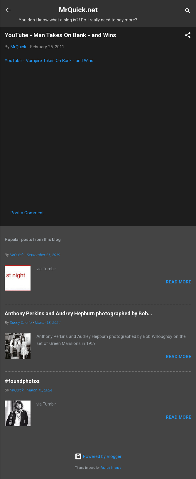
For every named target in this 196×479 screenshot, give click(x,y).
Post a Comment (27, 212)
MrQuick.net (78, 10)
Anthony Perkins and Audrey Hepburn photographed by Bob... (78, 313)
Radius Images (110, 468)
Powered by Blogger (98, 456)
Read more (178, 282)
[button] (187, 36)
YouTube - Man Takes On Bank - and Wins (60, 35)
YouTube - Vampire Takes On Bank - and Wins (49, 60)
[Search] (187, 12)
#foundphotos (22, 381)
